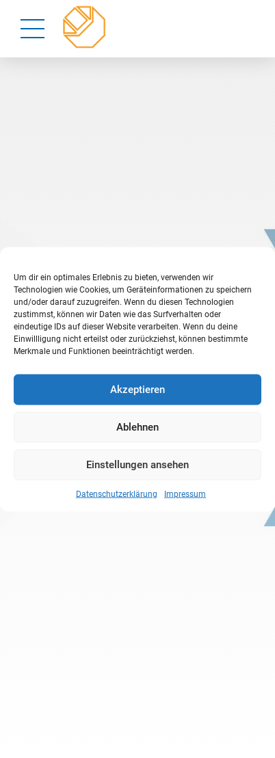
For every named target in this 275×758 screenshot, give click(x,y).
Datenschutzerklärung (116, 493)
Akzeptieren (137, 389)
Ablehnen (137, 427)
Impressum (185, 493)
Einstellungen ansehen (137, 465)
